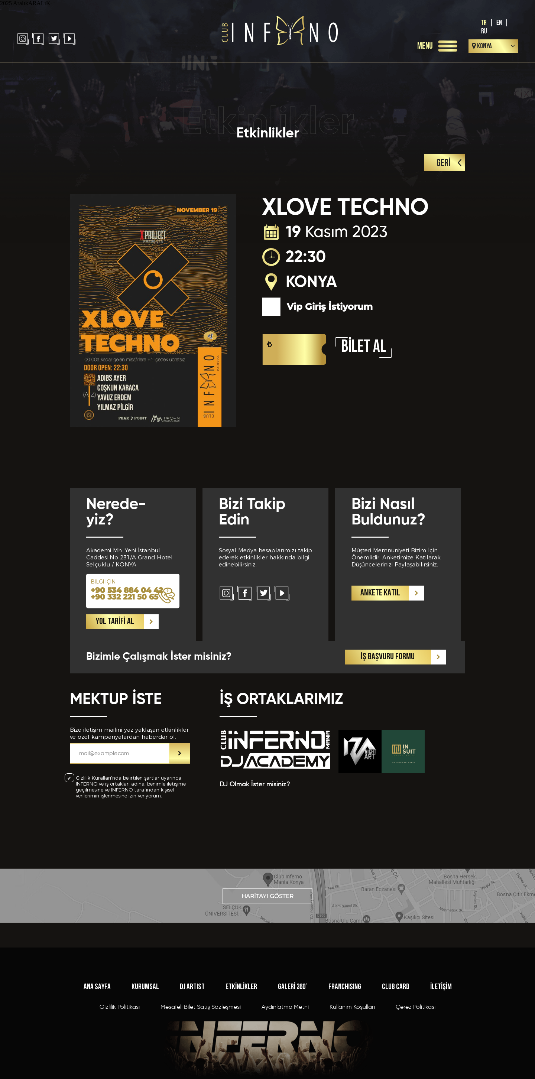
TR (484, 23)
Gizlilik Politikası (120, 1064)
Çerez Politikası (415, 1064)
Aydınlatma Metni (285, 1064)
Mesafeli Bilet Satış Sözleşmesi (200, 1064)
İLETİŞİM (441, 1044)
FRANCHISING (344, 1044)
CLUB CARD (395, 1044)
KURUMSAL (145, 1044)
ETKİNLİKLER (241, 1044)
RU (484, 31)
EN (499, 23)
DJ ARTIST (192, 1044)
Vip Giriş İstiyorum (317, 307)
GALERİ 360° (293, 1044)
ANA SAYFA (97, 1044)
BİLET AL (363, 347)
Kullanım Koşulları (352, 1064)
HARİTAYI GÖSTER (267, 914)
